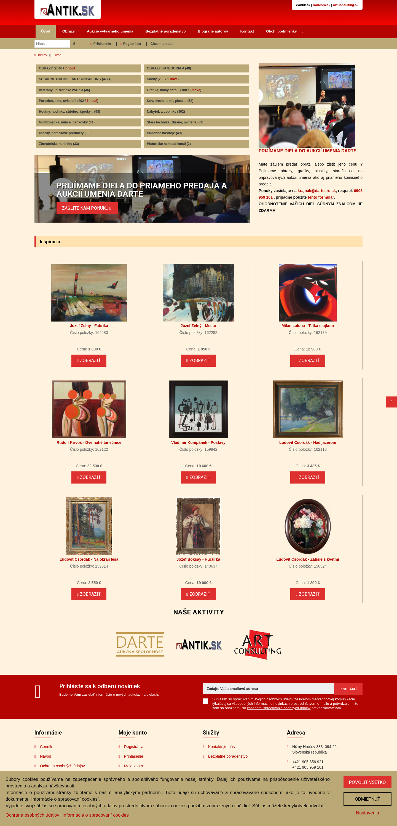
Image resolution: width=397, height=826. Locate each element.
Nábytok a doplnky (166, 112)
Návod (45, 756)
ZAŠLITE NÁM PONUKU (87, 208)
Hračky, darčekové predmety (64, 133)
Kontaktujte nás (221, 746)
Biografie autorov (213, 31)
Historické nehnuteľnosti (169, 144)
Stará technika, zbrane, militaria (175, 122)
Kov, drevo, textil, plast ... (170, 101)
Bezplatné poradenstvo (165, 31)
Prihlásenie (100, 44)
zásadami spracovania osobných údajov (279, 708)
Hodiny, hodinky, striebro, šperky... (69, 112)
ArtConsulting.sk (345, 5)
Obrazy (68, 31)
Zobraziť (89, 360)
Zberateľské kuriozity (59, 144)
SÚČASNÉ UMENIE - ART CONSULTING (75, 79)
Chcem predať (162, 44)
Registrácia (130, 44)
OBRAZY (58, 68)
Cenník (46, 746)
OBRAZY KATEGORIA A (169, 68)
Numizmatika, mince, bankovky (67, 122)
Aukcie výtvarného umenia (110, 31)
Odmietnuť (367, 799)
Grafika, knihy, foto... (174, 90)
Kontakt (247, 31)
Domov (40, 55)
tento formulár (321, 197)
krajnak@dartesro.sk (317, 190)
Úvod (45, 31)
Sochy (163, 79)
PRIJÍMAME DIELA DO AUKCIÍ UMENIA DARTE (307, 151)
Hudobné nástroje (164, 133)
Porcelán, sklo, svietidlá (68, 101)
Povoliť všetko (367, 782)
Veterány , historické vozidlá (64, 90)
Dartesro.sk (321, 5)
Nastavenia (367, 813)
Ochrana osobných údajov (62, 766)
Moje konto (133, 766)
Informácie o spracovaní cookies (95, 815)
